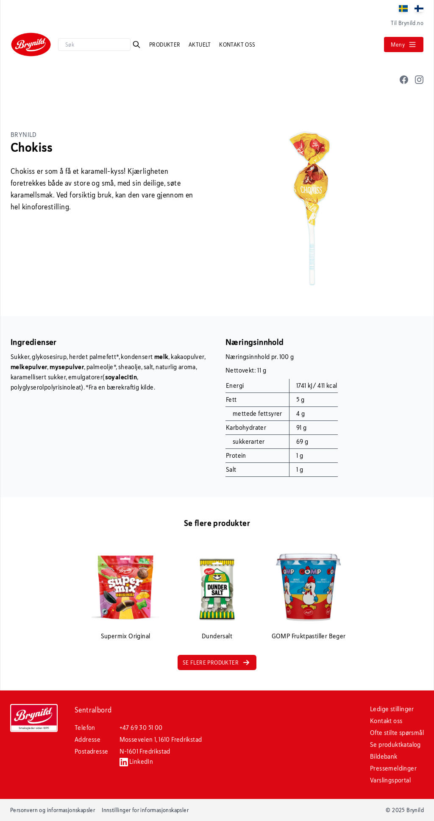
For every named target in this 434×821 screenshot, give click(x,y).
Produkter (165, 44)
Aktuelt (200, 44)
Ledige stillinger (392, 708)
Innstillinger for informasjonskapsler (145, 810)
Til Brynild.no (407, 23)
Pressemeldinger (393, 768)
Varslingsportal (390, 780)
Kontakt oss (237, 44)
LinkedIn (136, 761)
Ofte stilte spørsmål (397, 732)
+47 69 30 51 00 (141, 727)
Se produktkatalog (395, 744)
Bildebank (384, 756)
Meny (404, 44)
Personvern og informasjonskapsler (52, 810)
